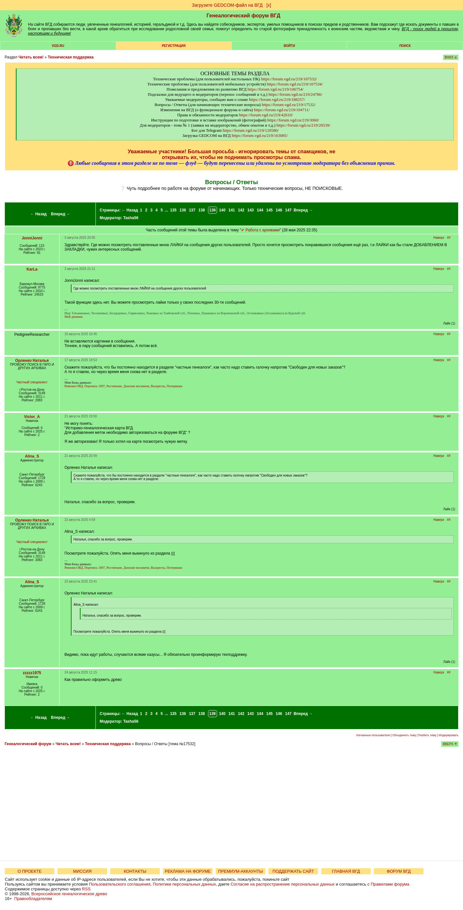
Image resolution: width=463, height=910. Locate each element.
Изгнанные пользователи (373, 735)
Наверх (438, 237)
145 (269, 210)
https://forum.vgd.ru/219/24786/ (295, 94)
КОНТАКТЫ (135, 871)
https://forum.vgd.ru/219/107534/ (295, 84)
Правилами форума (390, 884)
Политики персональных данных (184, 884)
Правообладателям (33, 898)
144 (260, 210)
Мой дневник (73, 316)
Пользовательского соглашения (119, 884)
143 (250, 210)
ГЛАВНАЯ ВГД (346, 871)
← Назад (38, 214)
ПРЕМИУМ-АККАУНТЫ (240, 871)
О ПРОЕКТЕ (29, 871)
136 (182, 210)
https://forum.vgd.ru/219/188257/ (277, 99)
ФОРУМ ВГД (399, 871)
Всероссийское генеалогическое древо (69, 893)
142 (241, 210)
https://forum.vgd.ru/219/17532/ (289, 104)
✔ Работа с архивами (260, 230)
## (448, 237)
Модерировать (448, 735)
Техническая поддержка (71, 57)
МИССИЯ (82, 871)
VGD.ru (58, 46)
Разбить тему (427, 735)
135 (173, 210)
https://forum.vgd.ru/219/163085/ (260, 135)
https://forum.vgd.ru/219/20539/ (304, 125)
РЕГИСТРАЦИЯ (174, 46)
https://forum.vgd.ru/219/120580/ (251, 130)
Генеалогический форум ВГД (243, 15)
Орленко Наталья (32, 360)
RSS (86, 889)
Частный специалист (32, 382)
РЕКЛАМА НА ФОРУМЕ (188, 871)
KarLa (31, 269)
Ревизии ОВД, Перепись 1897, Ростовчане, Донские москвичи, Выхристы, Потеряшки (123, 386)
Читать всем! (30, 57)
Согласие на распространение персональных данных (282, 884)
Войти (289, 46)
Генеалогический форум (28, 744)
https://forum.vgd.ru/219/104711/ (282, 109)
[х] (268, 5)
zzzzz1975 (32, 673)
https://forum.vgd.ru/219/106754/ (276, 89)
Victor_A (32, 417)
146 (279, 210)
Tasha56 (130, 218)
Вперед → (60, 214)
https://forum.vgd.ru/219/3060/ (293, 120)
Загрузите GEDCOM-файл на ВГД (227, 5)
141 (232, 210)
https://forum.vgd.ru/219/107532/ (289, 78)
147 (288, 210)
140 (222, 210)
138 (201, 210)
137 (192, 210)
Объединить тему (404, 735)
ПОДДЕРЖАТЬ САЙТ (293, 871)
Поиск (405, 46)
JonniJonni (32, 238)
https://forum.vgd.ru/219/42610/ (266, 114)
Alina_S (32, 456)
